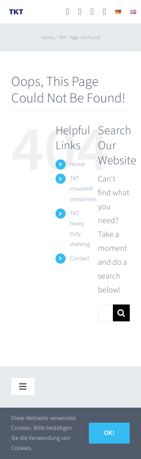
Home (77, 164)
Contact (79, 258)
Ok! (109, 433)
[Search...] (105, 312)
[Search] (121, 312)
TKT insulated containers (83, 188)
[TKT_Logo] (16, 12)
